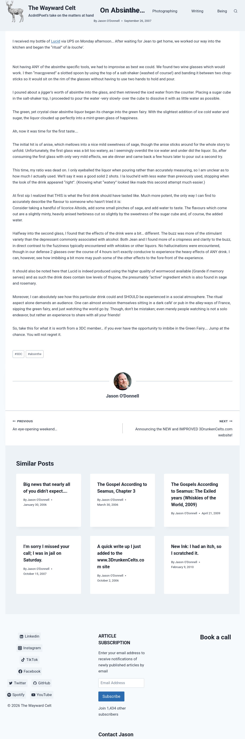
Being (222, 11)
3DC (18, 354)
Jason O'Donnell (122, 396)
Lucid (55, 41)
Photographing (164, 11)
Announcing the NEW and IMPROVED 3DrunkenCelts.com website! (179, 427)
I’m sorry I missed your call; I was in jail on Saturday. (46, 553)
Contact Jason (115, 734)
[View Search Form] (236, 11)
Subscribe (111, 696)
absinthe (34, 354)
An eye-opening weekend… (66, 424)
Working (131, 11)
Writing (197, 11)
